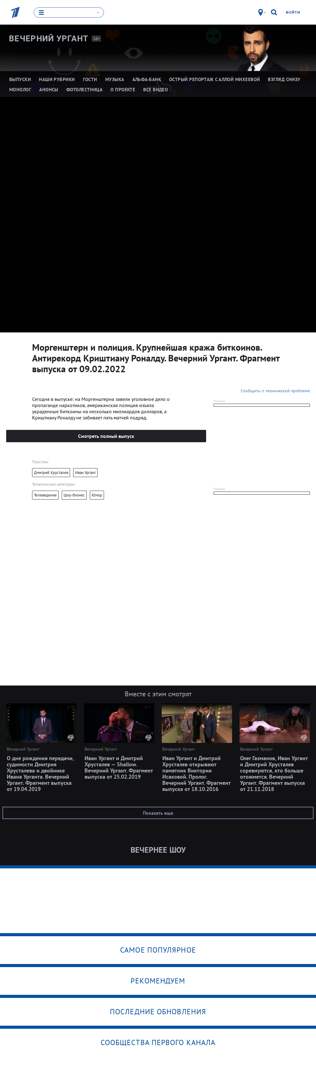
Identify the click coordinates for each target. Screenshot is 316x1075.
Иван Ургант (85, 472)
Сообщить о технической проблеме (275, 390)
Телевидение (45, 494)
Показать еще (158, 812)
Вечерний (49, 38)
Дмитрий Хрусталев (51, 472)
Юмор (97, 494)
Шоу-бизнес (74, 494)
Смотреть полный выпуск (106, 436)
